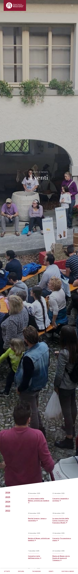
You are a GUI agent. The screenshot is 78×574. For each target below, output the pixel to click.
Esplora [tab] (21, 571)
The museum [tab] (36, 571)
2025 (7, 497)
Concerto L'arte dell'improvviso (34, 557)
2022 (7, 510)
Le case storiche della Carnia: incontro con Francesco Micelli (60, 520)
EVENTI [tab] (51, 571)
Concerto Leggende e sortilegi (60, 500)
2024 (7, 501)
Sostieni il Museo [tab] (68, 571)
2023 (7, 506)
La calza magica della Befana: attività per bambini (38, 500)
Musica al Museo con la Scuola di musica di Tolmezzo (61, 558)
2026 (7, 492)
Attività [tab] (7, 571)
